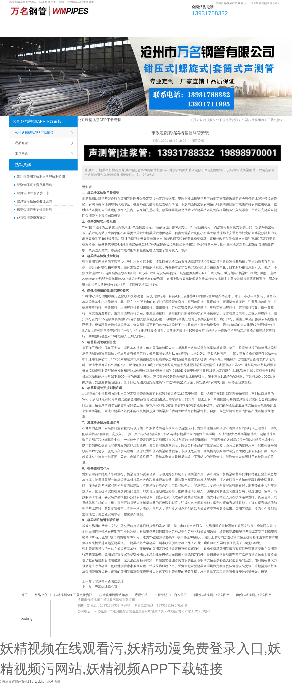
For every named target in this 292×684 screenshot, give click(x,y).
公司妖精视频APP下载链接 (37, 121)
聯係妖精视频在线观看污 (265, 3)
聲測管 (87, 187)
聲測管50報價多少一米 (33, 193)
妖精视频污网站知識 (140, 23)
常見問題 (21, 153)
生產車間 (207, 23)
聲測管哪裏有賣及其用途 (34, 185)
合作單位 (236, 23)
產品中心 (46, 23)
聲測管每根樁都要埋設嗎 (34, 201)
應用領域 (178, 23)
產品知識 (21, 143)
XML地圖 (170, 611)
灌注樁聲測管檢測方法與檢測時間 (41, 176)
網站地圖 (53, 681)
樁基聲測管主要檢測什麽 (34, 209)
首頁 (20, 23)
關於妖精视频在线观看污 (231, 3)
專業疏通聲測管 (106, 586)
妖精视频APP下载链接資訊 (89, 23)
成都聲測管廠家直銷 (31, 217)
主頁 (193, 120)
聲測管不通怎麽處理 (109, 581)
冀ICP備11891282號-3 (194, 611)
